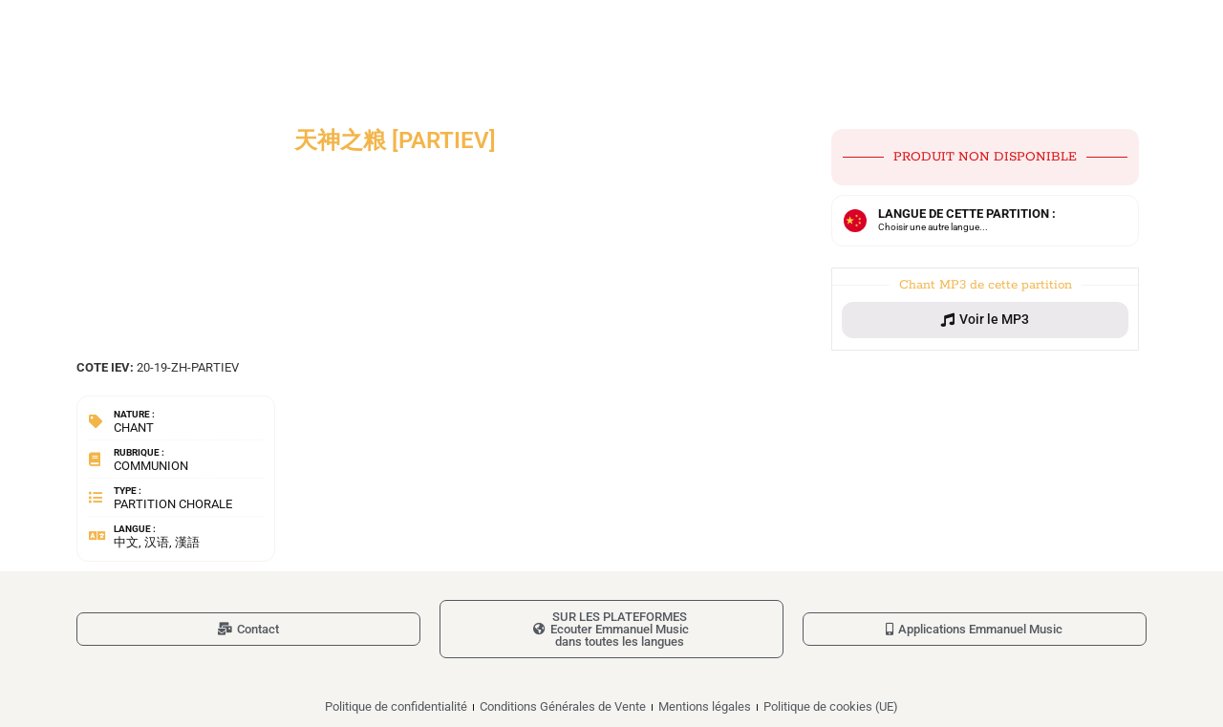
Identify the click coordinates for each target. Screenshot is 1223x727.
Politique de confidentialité (396, 706)
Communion (151, 466)
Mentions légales (704, 706)
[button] (985, 320)
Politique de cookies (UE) (830, 706)
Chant (134, 427)
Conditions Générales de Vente (563, 706)
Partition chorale (173, 504)
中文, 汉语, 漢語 (157, 542)
